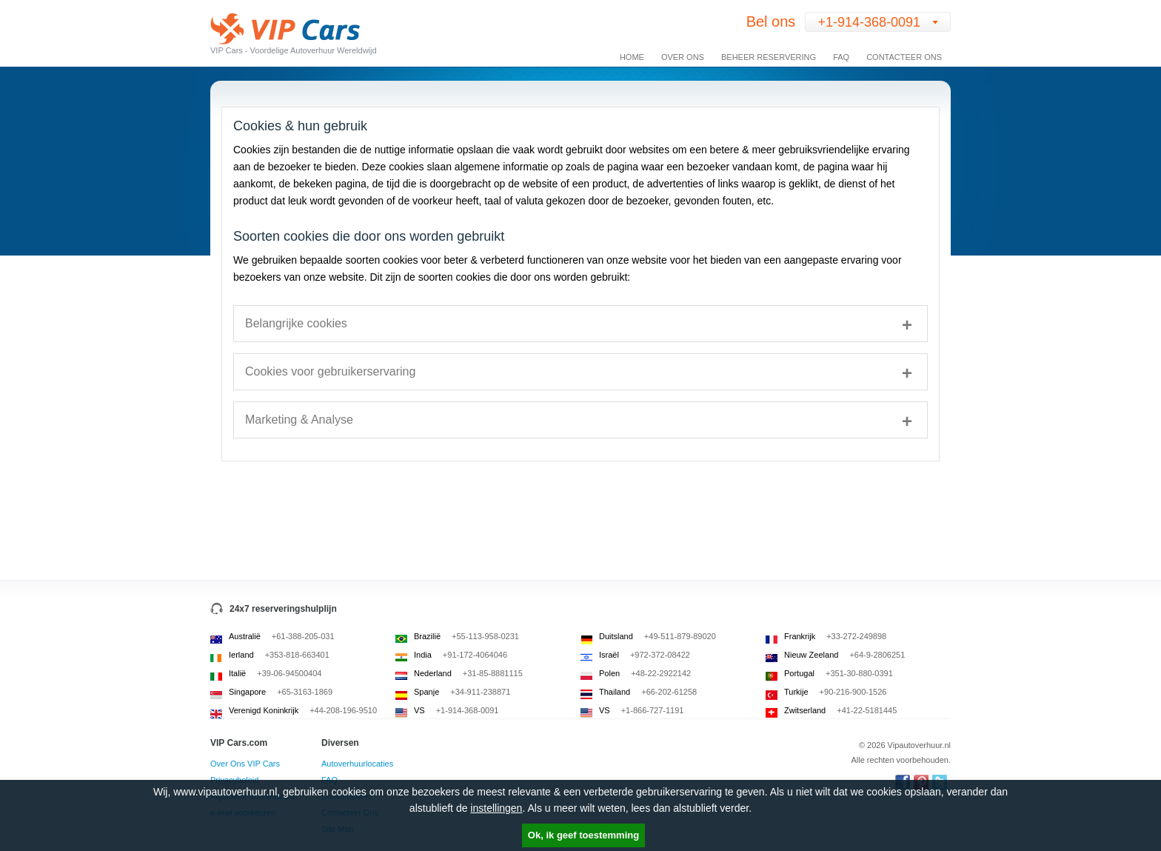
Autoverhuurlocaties (357, 763)
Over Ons (682, 57)
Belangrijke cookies (296, 323)
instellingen (496, 808)
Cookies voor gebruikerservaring (330, 371)
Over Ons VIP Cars (245, 763)
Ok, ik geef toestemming (583, 835)
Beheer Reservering (768, 57)
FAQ (841, 57)
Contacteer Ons (904, 57)
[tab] (580, 323)
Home (632, 57)
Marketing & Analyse (299, 419)
